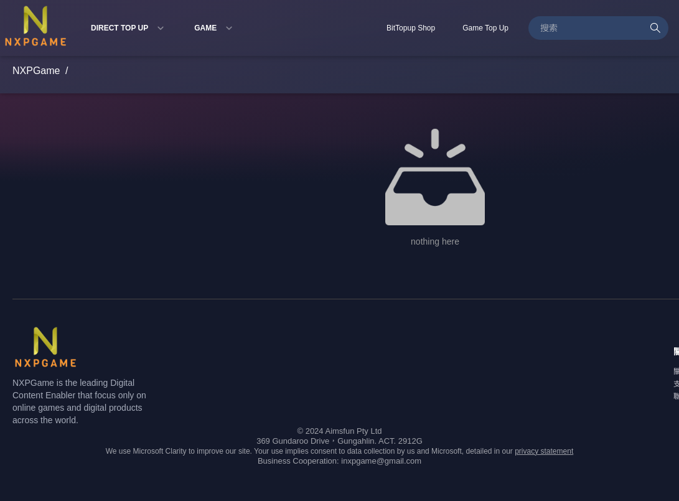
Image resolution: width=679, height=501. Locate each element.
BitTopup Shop (410, 28)
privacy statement (544, 451)
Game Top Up (485, 28)
